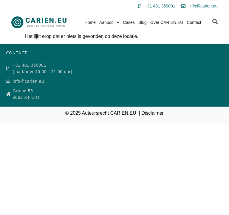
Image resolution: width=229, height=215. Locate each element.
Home (90, 22)
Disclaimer (152, 113)
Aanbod (109, 22)
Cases (129, 22)
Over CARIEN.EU (166, 22)
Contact (194, 22)
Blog (142, 22)
